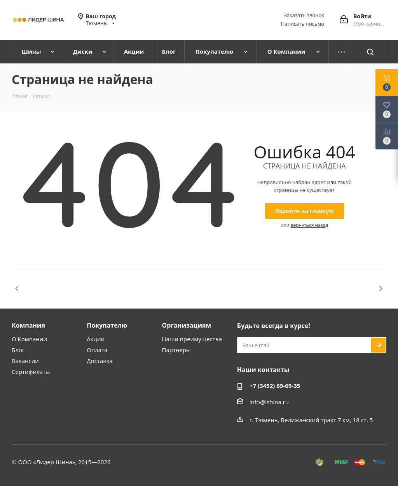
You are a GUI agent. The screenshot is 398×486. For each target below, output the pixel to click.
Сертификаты (31, 371)
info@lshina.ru (269, 402)
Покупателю (107, 325)
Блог (18, 350)
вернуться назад (309, 225)
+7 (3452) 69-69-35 (275, 386)
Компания (28, 325)
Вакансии (25, 361)
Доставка (100, 361)
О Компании (29, 339)
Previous (17, 288)
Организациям (186, 325)
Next (380, 288)
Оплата (97, 350)
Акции (96, 339)
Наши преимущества (192, 339)
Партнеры (176, 350)
